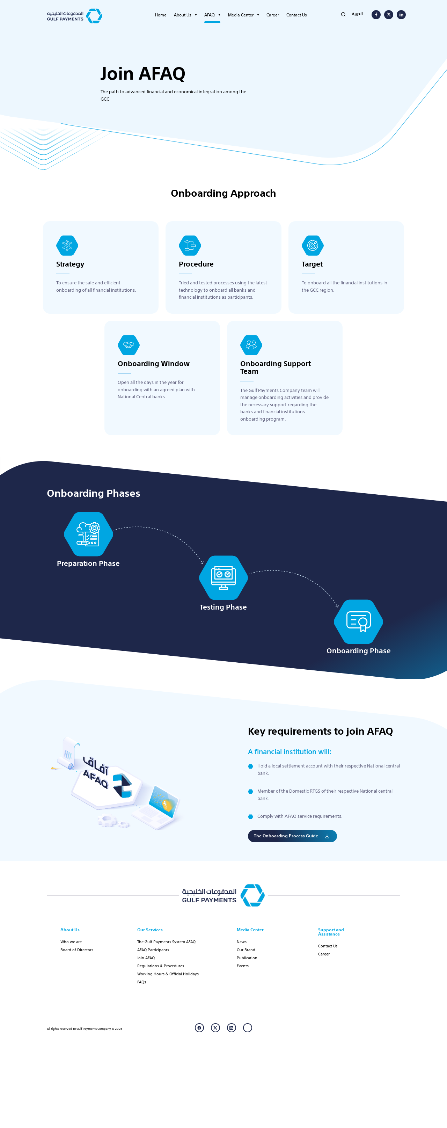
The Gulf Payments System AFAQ (166, 941)
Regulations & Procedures (160, 965)
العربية (357, 13)
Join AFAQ (146, 957)
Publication (247, 957)
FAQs (141, 981)
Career (272, 15)
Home (161, 15)
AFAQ (209, 15)
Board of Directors (76, 949)
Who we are (71, 941)
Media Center (241, 15)
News (242, 941)
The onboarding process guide (286, 853)
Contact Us (296, 15)
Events (243, 965)
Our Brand (246, 949)
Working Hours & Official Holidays (168, 973)
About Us (182, 15)
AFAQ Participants (153, 949)
